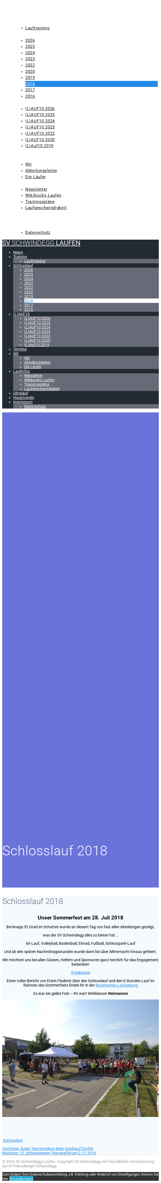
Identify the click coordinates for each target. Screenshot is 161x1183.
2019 (30, 77)
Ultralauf (25, 214)
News (20, 15)
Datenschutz (37, 232)
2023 (30, 58)
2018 (30, 83)
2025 (30, 46)
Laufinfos (25, 183)
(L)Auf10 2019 (39, 145)
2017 (30, 89)
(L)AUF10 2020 (40, 139)
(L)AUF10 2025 (40, 114)
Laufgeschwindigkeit (46, 207)
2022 (30, 65)
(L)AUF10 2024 (40, 121)
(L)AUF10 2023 (40, 127)
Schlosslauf (28, 34)
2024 (30, 52)
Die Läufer (35, 176)
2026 (30, 40)
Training (24, 22)
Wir (18, 158)
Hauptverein (28, 220)
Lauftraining (37, 28)
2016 (30, 96)
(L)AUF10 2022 (40, 133)
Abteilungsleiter (41, 170)
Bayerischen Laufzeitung (116, 985)
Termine (23, 152)
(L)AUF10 (23, 102)
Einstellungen (21, 1178)
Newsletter (36, 189)
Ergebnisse (80, 972)
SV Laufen (41, 5)
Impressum (26, 226)
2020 (30, 71)
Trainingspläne (40, 201)
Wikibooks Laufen (43, 195)
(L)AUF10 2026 (40, 108)
